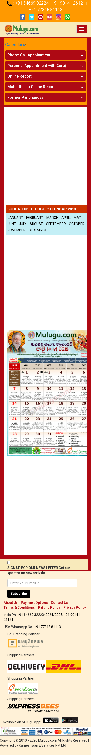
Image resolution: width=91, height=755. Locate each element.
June (12, 224)
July (22, 224)
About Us (11, 603)
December (37, 230)
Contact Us (59, 603)
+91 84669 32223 (30, 615)
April (66, 218)
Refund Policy (49, 607)
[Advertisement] (45, 157)
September (56, 224)
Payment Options (34, 603)
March (52, 218)
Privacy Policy (74, 607)
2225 (58, 615)
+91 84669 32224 (32, 3)
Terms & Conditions (19, 607)
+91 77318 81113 (45, 9)
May (77, 218)
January (15, 218)
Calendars (15, 44)
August (36, 224)
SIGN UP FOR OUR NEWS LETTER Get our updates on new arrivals (38, 570)
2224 (49, 615)
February (34, 218)
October (76, 224)
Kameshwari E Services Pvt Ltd (42, 745)
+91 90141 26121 (69, 3)
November (16, 230)
